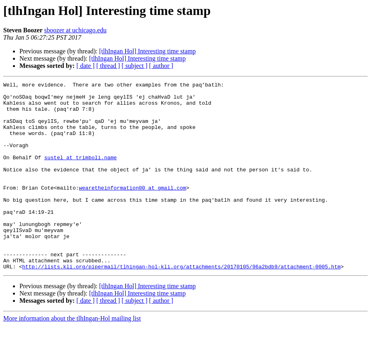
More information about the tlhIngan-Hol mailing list (72, 355)
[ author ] (161, 65)
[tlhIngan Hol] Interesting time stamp (147, 51)
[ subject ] (135, 65)
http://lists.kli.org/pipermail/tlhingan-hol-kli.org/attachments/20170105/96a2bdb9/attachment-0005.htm (181, 304)
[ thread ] (108, 65)
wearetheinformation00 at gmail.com (132, 209)
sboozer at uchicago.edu (75, 30)
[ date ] (85, 65)
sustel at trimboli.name (80, 173)
